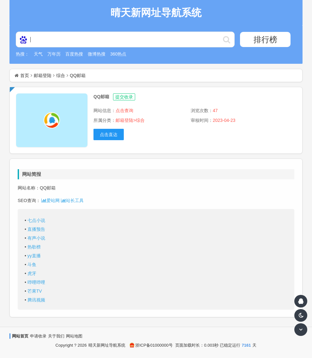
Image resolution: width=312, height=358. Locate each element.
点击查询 (124, 110)
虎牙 (31, 273)
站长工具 (72, 200)
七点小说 (36, 220)
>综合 (139, 120)
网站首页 (20, 336)
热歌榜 (34, 246)
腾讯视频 (36, 299)
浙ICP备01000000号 (151, 345)
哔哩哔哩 (36, 282)
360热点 (118, 54)
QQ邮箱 (78, 75)
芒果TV (34, 291)
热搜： (22, 54)
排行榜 (265, 39)
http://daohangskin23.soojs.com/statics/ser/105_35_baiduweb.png (227, 39)
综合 (60, 75)
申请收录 (38, 336)
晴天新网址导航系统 (106, 345)
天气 (38, 54)
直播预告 (36, 229)
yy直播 (34, 255)
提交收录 (124, 96)
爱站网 (50, 200)
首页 (24, 75)
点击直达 (108, 134)
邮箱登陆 (42, 75)
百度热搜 (74, 54)
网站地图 (74, 336)
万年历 (54, 54)
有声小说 (36, 238)
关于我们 (56, 336)
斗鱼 (31, 264)
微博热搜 (96, 54)
